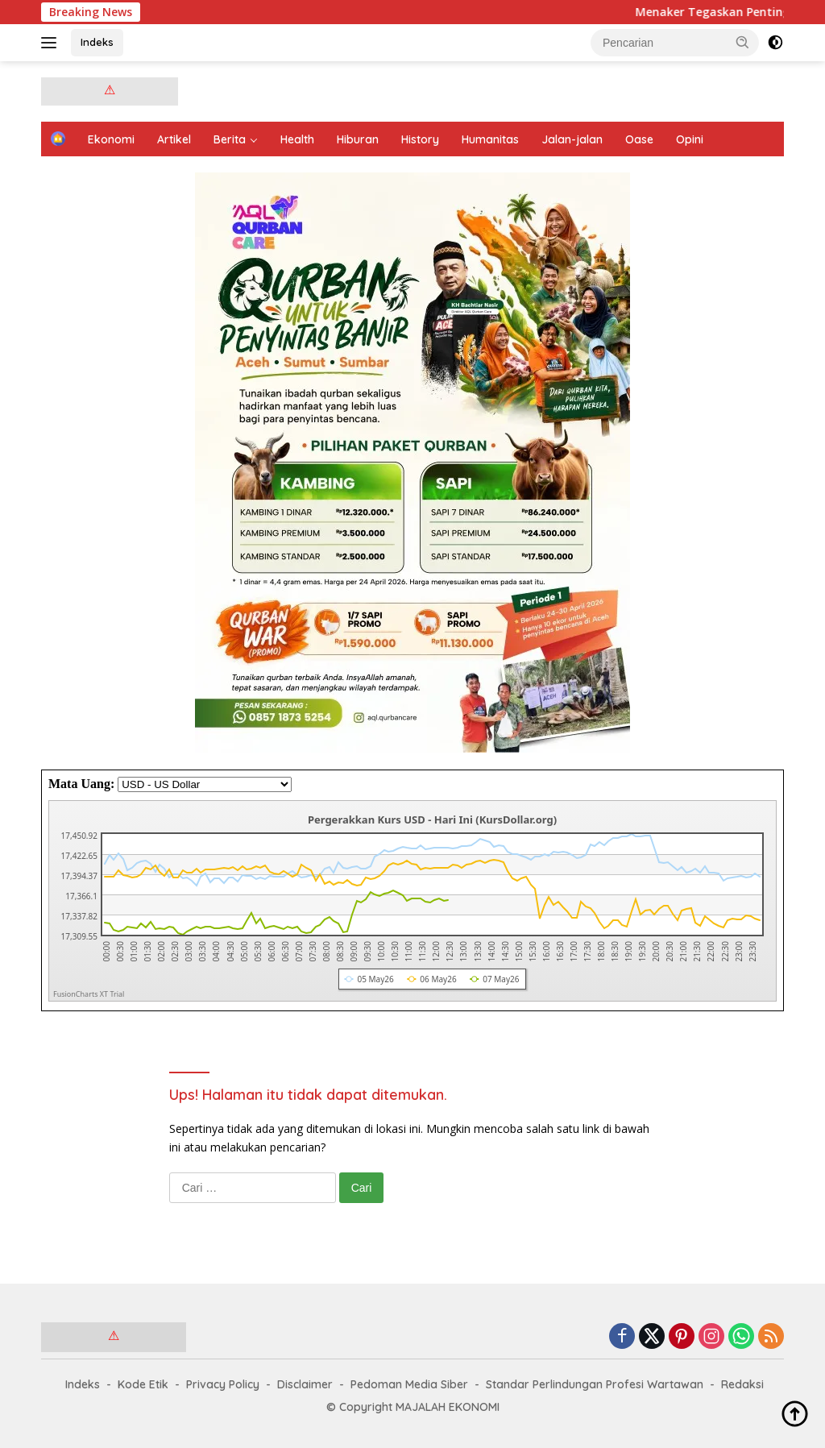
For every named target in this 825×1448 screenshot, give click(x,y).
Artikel (174, 139)
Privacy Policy (222, 1384)
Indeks (97, 41)
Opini (689, 139)
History (420, 139)
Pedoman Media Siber (409, 1384)
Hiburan (358, 139)
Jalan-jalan (572, 139)
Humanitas (490, 139)
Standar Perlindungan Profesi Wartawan (594, 1384)
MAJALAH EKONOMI (448, 1407)
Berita (230, 139)
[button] (743, 42)
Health (297, 139)
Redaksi (742, 1384)
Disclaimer (305, 1384)
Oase (639, 139)
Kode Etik (143, 1384)
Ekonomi (111, 139)
